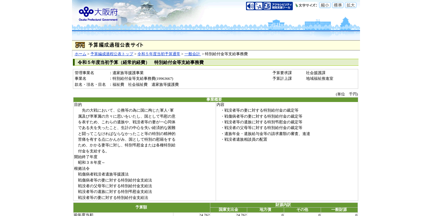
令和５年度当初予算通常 (158, 54)
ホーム (80, 54)
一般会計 (192, 54)
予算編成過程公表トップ (111, 54)
